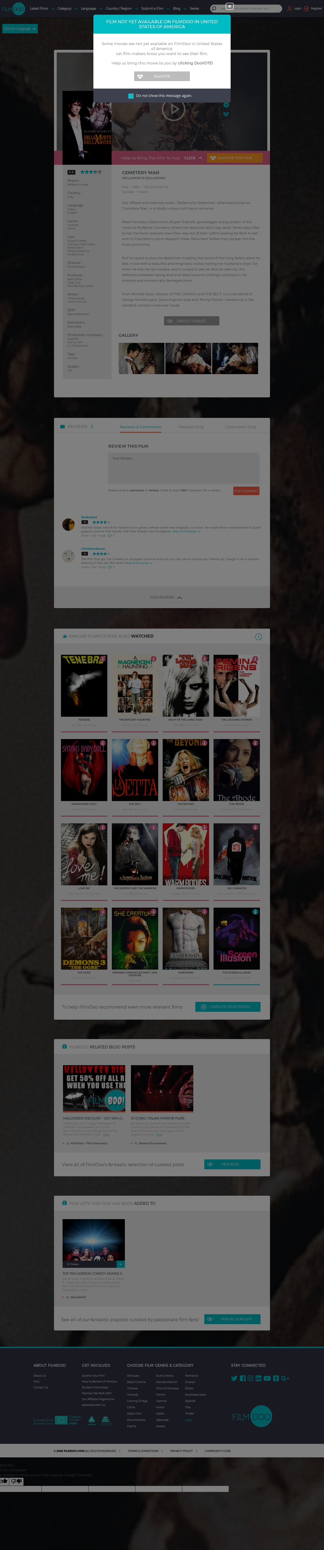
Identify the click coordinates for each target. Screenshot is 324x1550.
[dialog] (162, 775)
